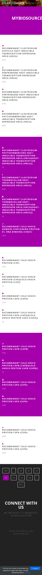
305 (6, 478)
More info (27, 572)
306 (14, 478)
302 (21, 471)
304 (36, 471)
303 (28, 471)
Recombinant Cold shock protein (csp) (19, 261)
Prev (6, 471)
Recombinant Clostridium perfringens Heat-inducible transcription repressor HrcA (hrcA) (20, 74)
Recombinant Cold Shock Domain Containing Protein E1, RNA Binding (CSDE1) (21, 229)
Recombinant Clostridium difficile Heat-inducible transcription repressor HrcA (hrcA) (19, 52)
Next (21, 485)
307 (22, 478)
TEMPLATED (24, 534)
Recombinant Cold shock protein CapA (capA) (19, 297)
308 (29, 478)
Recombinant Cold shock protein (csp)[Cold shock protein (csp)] (19, 279)
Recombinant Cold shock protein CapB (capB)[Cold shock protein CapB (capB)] (20, 366)
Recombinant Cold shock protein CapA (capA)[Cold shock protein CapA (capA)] (20, 315)
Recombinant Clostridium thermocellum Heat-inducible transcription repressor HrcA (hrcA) (19, 181)
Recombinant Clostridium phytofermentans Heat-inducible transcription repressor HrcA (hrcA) (19, 117)
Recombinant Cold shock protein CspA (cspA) (19, 383)
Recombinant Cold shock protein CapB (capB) (19, 347)
